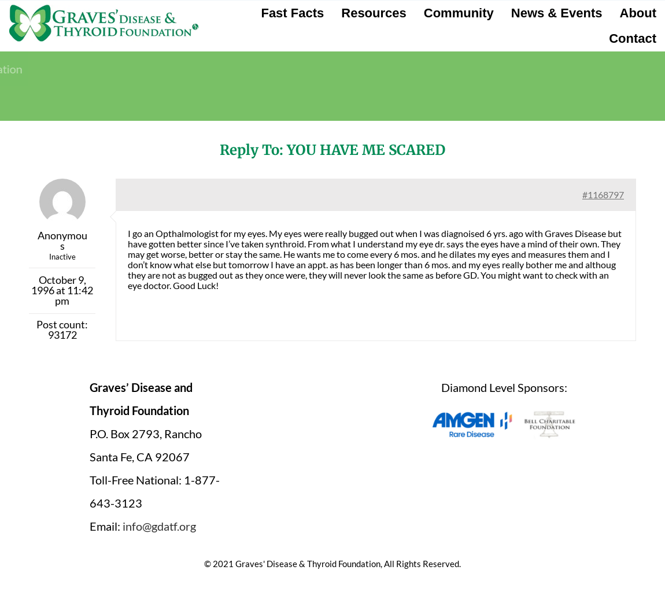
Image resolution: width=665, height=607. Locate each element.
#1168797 (603, 194)
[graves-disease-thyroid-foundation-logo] (103, 9)
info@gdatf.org (159, 526)
